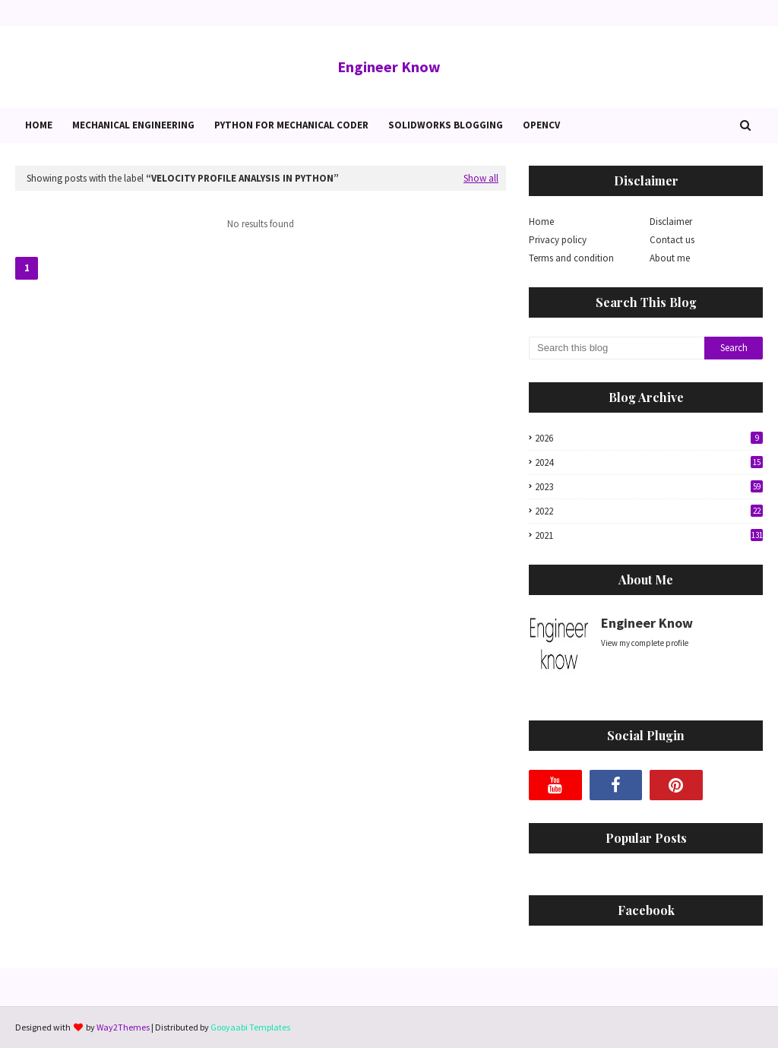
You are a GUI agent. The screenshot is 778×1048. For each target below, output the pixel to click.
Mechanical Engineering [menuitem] (133, 125)
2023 (649, 486)
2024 (649, 462)
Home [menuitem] (38, 125)
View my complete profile (644, 643)
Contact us (672, 239)
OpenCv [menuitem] (541, 125)
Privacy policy (558, 239)
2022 (649, 511)
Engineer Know (389, 66)
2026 (649, 438)
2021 (649, 535)
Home (541, 221)
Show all (480, 178)
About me (670, 258)
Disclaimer (671, 221)
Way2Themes (123, 1027)
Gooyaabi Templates (250, 1027)
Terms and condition (571, 258)
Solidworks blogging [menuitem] (445, 125)
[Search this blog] (616, 348)
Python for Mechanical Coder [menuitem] (291, 125)
